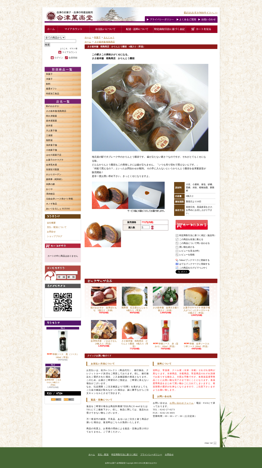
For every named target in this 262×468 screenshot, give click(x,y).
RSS (56, 399)
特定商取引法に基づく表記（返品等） (197, 235)
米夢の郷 (50, 184)
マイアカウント (69, 52)
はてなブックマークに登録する (194, 264)
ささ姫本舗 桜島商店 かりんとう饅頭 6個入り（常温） (134, 333)
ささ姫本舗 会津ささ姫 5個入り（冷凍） (165, 299)
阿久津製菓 (51, 116)
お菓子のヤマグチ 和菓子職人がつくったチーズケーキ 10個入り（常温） (196, 300)
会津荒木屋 (51, 164)
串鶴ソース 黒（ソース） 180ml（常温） (63, 344)
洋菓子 (49, 79)
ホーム (88, 37)
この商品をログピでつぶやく (193, 267)
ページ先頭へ (210, 443)
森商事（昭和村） (54, 179)
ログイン (58, 57)
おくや (49, 189)
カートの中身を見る (63, 245)
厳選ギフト (51, 88)
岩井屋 (49, 125)
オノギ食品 (51, 203)
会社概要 (51, 223)
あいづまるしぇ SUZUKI (58, 208)
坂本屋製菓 (51, 120)
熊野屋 (49, 140)
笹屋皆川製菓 (52, 169)
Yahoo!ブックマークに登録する (194, 260)
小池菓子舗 (51, 150)
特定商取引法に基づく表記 (124, 454)
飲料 (48, 84)
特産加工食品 (52, 93)
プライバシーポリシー (151, 454)
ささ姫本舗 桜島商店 (56, 111)
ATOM (69, 399)
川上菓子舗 (51, 130)
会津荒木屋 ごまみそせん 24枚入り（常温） (53, 376)
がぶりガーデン (53, 174)
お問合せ (51, 231)
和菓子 (49, 74)
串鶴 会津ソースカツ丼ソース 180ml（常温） (196, 333)
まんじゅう (109, 37)
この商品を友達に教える (191, 239)
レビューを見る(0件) (189, 251)
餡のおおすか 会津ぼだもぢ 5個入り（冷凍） (104, 299)
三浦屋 (49, 135)
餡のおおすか (52, 106)
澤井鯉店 (50, 194)
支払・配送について (57, 227)
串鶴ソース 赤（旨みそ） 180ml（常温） (165, 333)
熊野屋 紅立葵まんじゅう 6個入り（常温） (136, 299)
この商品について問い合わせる (194, 243)
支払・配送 (103, 454)
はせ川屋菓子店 (53, 155)
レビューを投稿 (186, 254)
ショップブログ (54, 236)
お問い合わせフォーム (182, 403)
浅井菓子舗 (51, 145)
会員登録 (73, 57)
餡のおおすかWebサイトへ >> (201, 12)
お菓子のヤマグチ (54, 160)
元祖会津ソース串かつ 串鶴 (59, 199)
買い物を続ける (186, 247)
